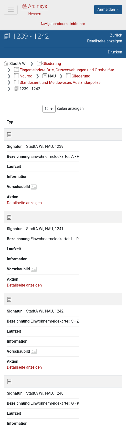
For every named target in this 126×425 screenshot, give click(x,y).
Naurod (23, 76)
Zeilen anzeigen (63, 108)
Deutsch (29, 403)
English (11, 403)
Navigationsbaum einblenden (63, 24)
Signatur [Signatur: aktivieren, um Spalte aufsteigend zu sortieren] (33, 121)
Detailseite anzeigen (104, 41)
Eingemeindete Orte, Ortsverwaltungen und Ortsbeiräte (64, 70)
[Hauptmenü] (11, 10)
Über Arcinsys (28, 413)
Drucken (115, 52)
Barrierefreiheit (102, 413)
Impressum (26, 418)
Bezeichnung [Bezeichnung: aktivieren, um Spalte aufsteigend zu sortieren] (82, 121)
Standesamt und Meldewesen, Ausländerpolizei (58, 82)
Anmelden (106, 9)
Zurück (116, 35)
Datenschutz (65, 413)
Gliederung (49, 63)
